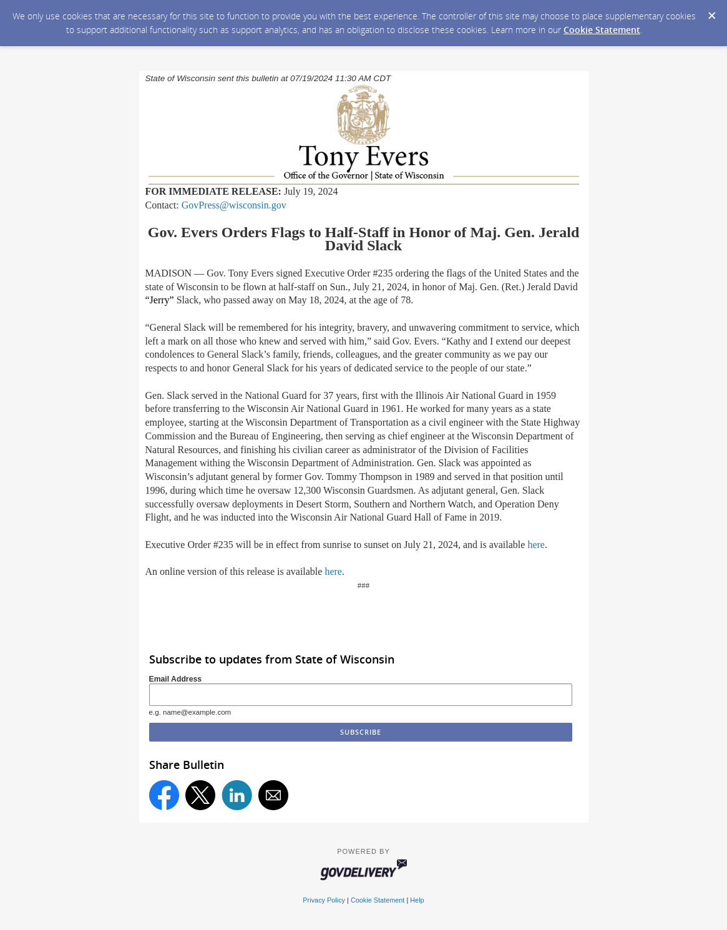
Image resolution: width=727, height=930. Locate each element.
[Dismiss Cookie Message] (711, 12)
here (536, 544)
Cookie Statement (602, 30)
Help (417, 900)
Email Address (175, 679)
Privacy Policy (324, 900)
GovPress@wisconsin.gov (234, 205)
